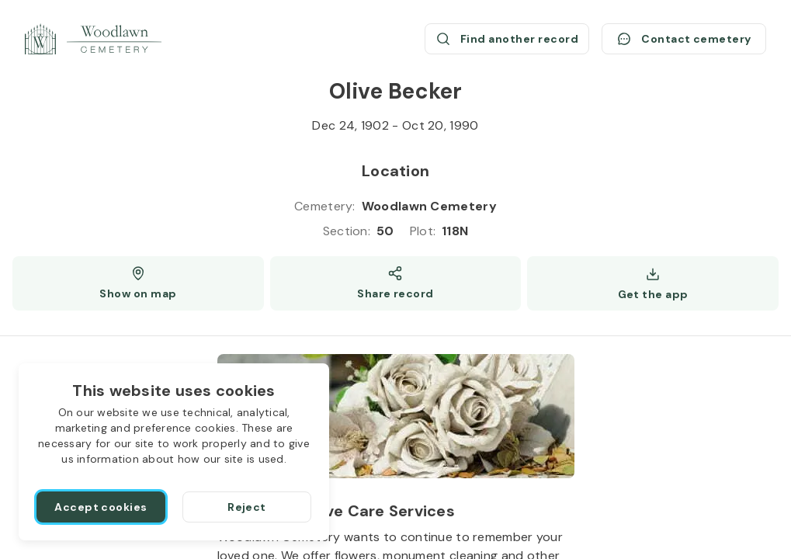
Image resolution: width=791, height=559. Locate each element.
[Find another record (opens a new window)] (507, 38)
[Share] (396, 283)
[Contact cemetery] (684, 38)
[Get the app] (653, 283)
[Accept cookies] (100, 507)
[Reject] (246, 507)
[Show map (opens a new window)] (138, 283)
